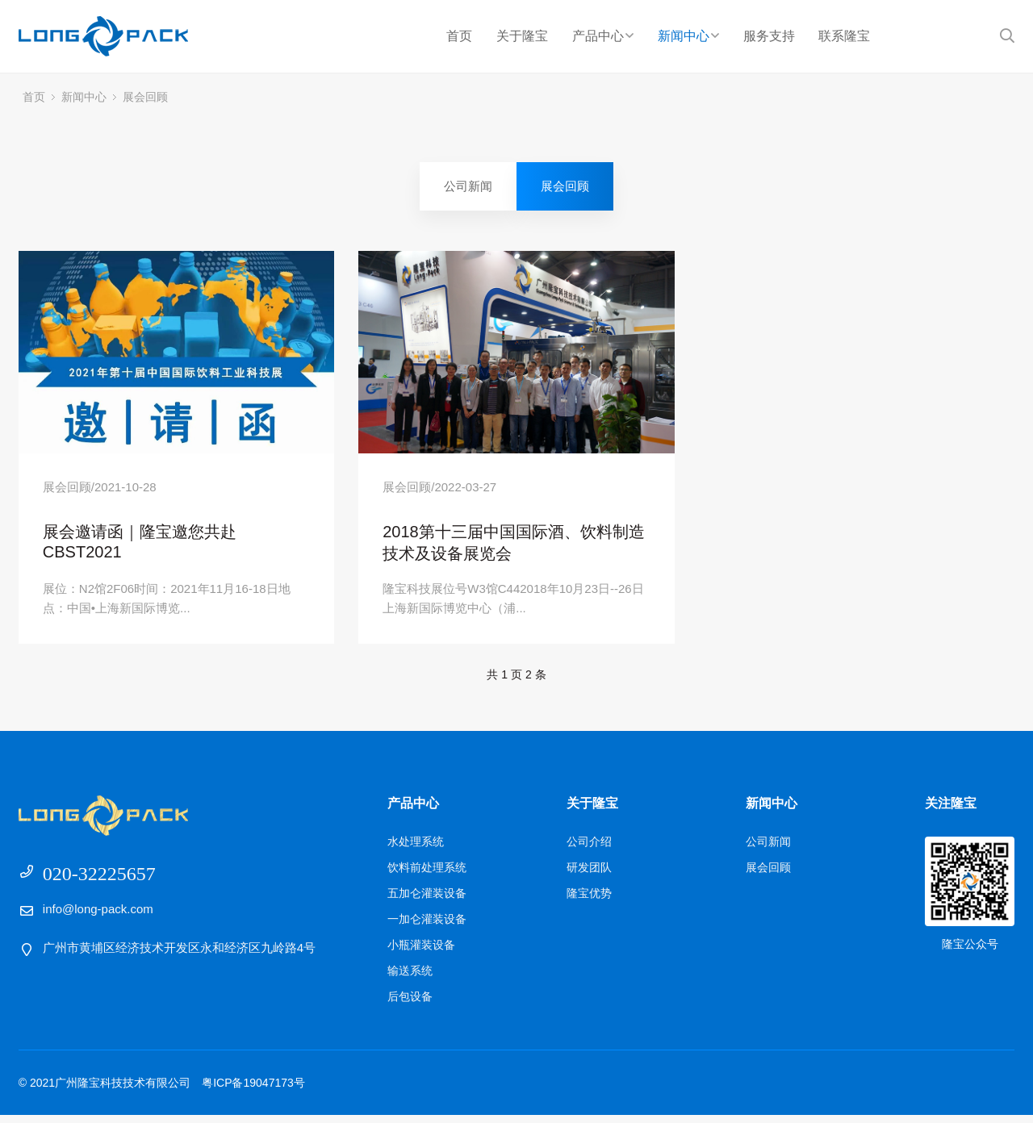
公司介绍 (589, 849)
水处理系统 (415, 849)
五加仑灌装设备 (426, 901)
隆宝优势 (589, 901)
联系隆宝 (844, 36)
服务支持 (769, 36)
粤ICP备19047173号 (253, 1090)
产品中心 (603, 36)
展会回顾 (145, 96)
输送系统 (410, 978)
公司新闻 (468, 186)
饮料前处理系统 (426, 875)
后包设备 (410, 1004)
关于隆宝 (522, 36)
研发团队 (589, 875)
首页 (459, 36)
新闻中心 (688, 36)
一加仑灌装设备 (426, 927)
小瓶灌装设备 (421, 952)
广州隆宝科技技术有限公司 (118, 36)
